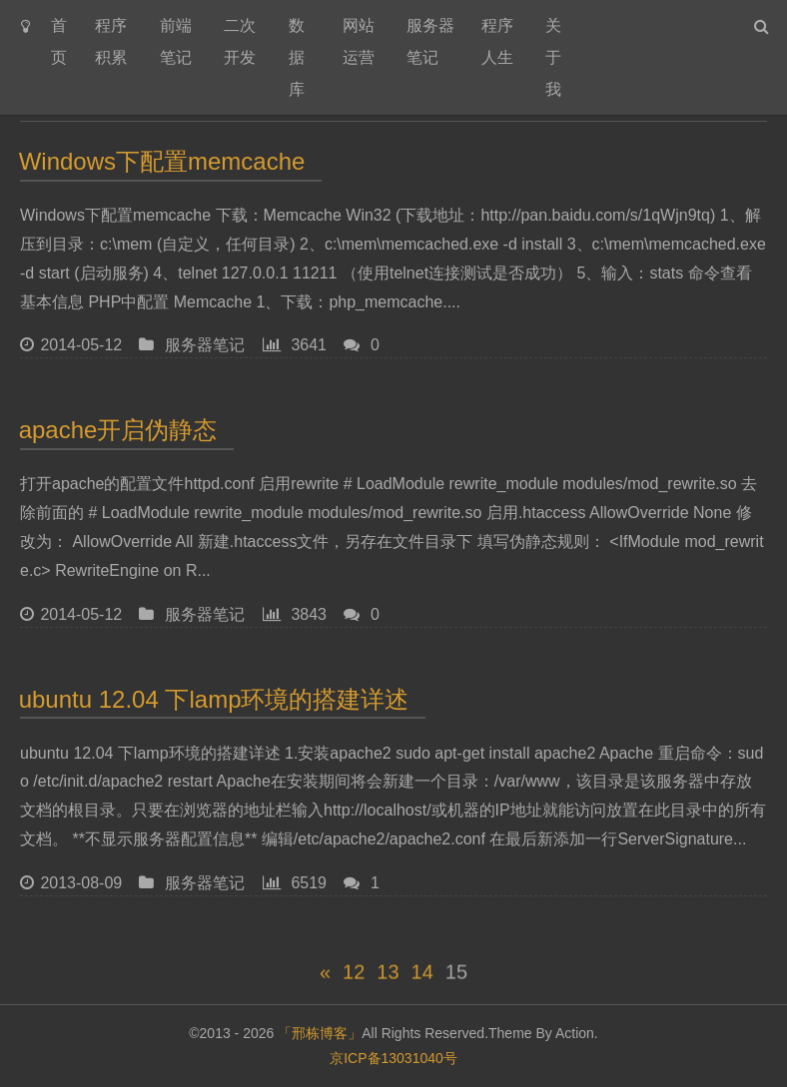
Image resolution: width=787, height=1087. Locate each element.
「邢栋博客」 (320, 1033)
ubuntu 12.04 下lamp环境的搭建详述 (214, 699)
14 (422, 977)
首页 (59, 41)
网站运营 (359, 41)
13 (387, 977)
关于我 (553, 57)
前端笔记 (176, 41)
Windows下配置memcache (162, 161)
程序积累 (111, 41)
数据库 (297, 57)
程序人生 (497, 41)
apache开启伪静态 (118, 429)
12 (354, 977)
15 (456, 977)
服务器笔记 (430, 41)
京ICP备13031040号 (393, 1058)
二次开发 (240, 41)
